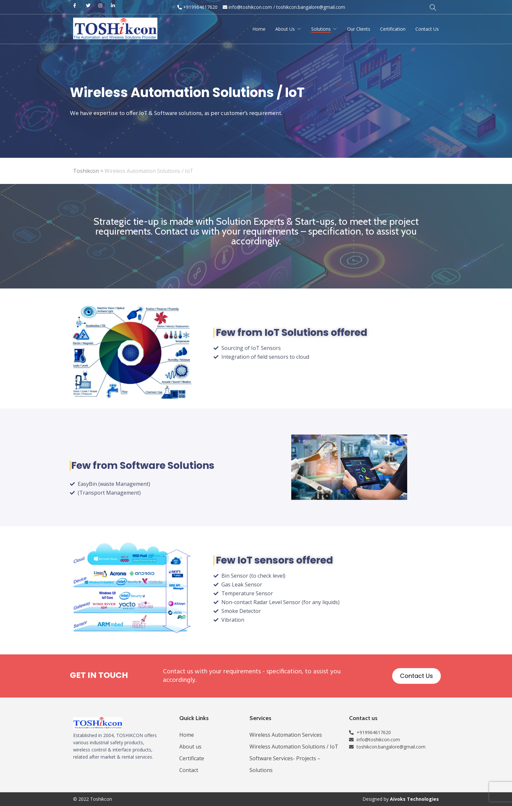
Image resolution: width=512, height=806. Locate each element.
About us (190, 746)
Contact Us (427, 29)
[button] (416, 676)
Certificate (191, 758)
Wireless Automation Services (285, 734)
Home (258, 29)
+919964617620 (197, 7)
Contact (188, 770)
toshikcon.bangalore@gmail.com (310, 7)
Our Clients (358, 29)
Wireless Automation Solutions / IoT (293, 746)
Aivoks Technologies (414, 799)
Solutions (321, 29)
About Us (285, 29)
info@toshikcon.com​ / (249, 7)
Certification (393, 29)
